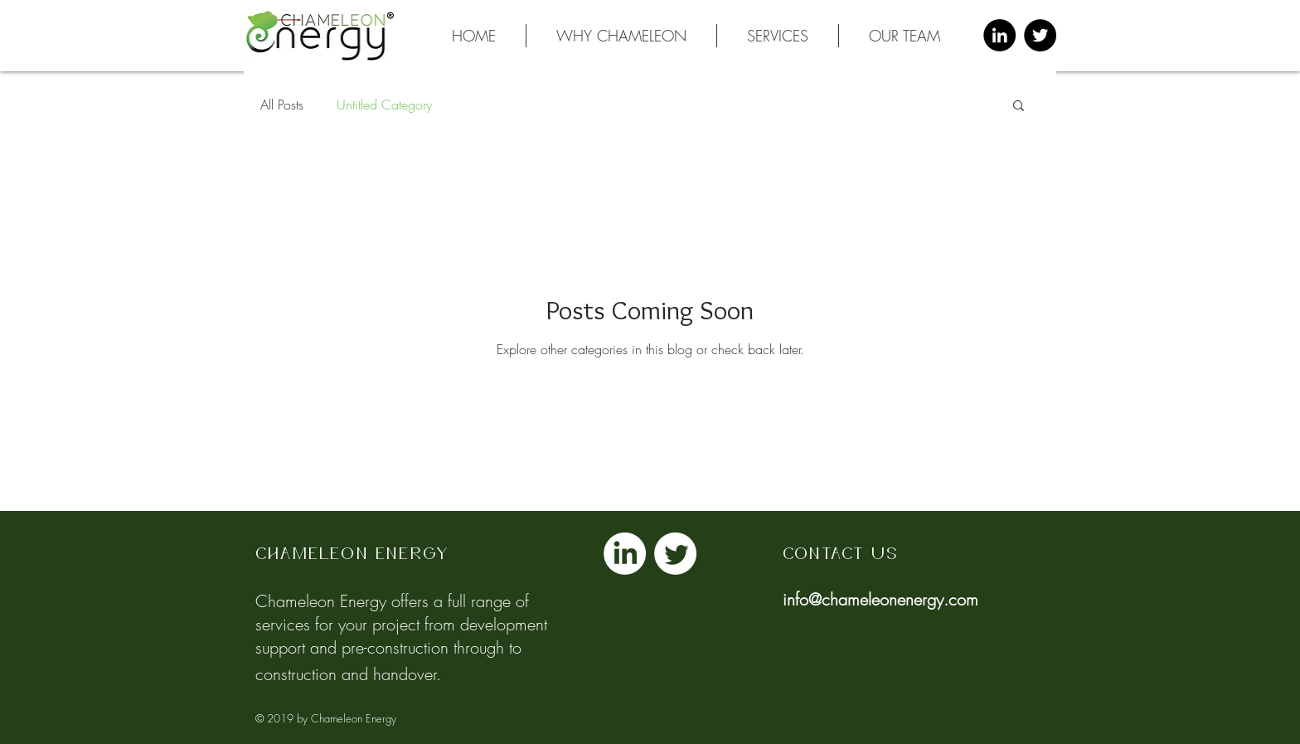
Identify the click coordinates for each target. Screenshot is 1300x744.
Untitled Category (384, 104)
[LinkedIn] (625, 553)
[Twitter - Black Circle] (1040, 35)
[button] (777, 35)
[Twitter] (675, 553)
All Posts (281, 104)
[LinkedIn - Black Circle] (999, 35)
